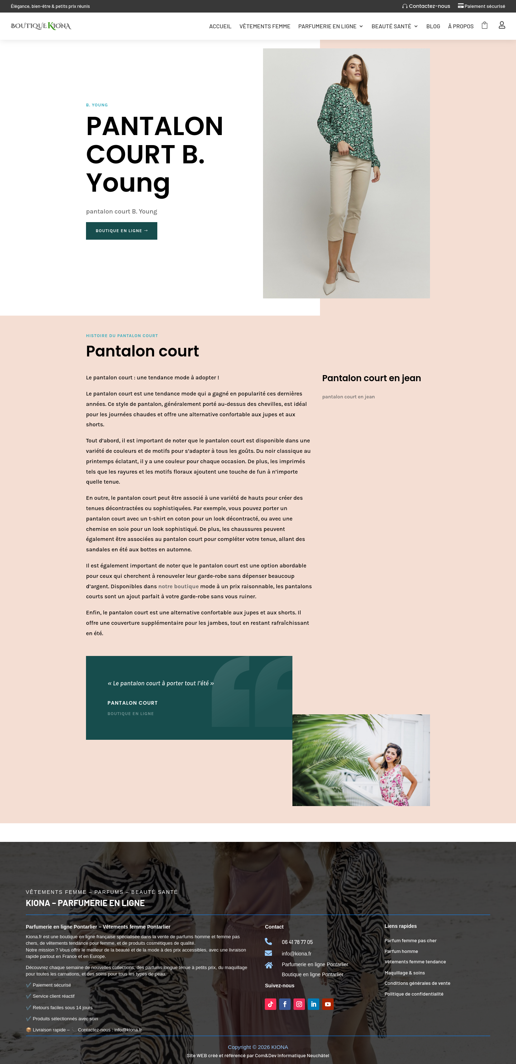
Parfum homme (401, 951)
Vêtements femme (264, 26)
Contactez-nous (429, 6)
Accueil (220, 26)
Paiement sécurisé (485, 6)
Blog (433, 26)
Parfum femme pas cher (410, 940)
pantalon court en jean (348, 397)
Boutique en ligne (119, 230)
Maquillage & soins (404, 972)
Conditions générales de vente (417, 983)
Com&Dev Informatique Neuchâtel (292, 1055)
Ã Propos (461, 26)
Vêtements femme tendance (415, 961)
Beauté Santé (391, 26)
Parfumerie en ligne (327, 26)
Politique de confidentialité (414, 994)
